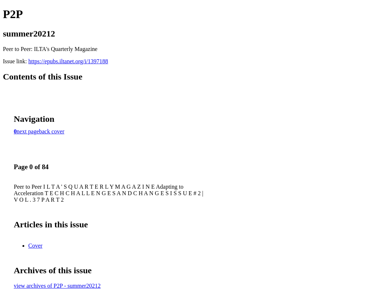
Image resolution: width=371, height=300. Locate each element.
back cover (51, 131)
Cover (35, 246)
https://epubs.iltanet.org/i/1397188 (68, 61)
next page (28, 131)
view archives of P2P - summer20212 (57, 286)
